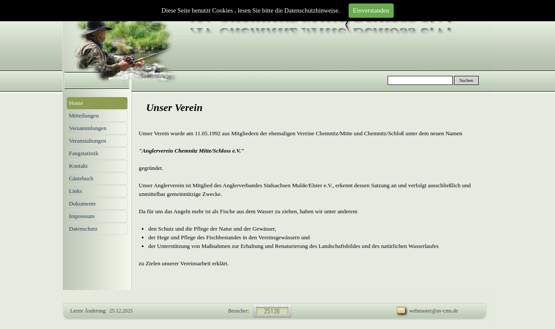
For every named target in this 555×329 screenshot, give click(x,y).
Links (75, 191)
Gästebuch (81, 178)
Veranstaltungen (87, 140)
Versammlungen (88, 128)
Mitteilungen (84, 115)
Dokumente (82, 203)
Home (76, 103)
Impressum (82, 216)
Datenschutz (83, 228)
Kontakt (78, 166)
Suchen (466, 80)
